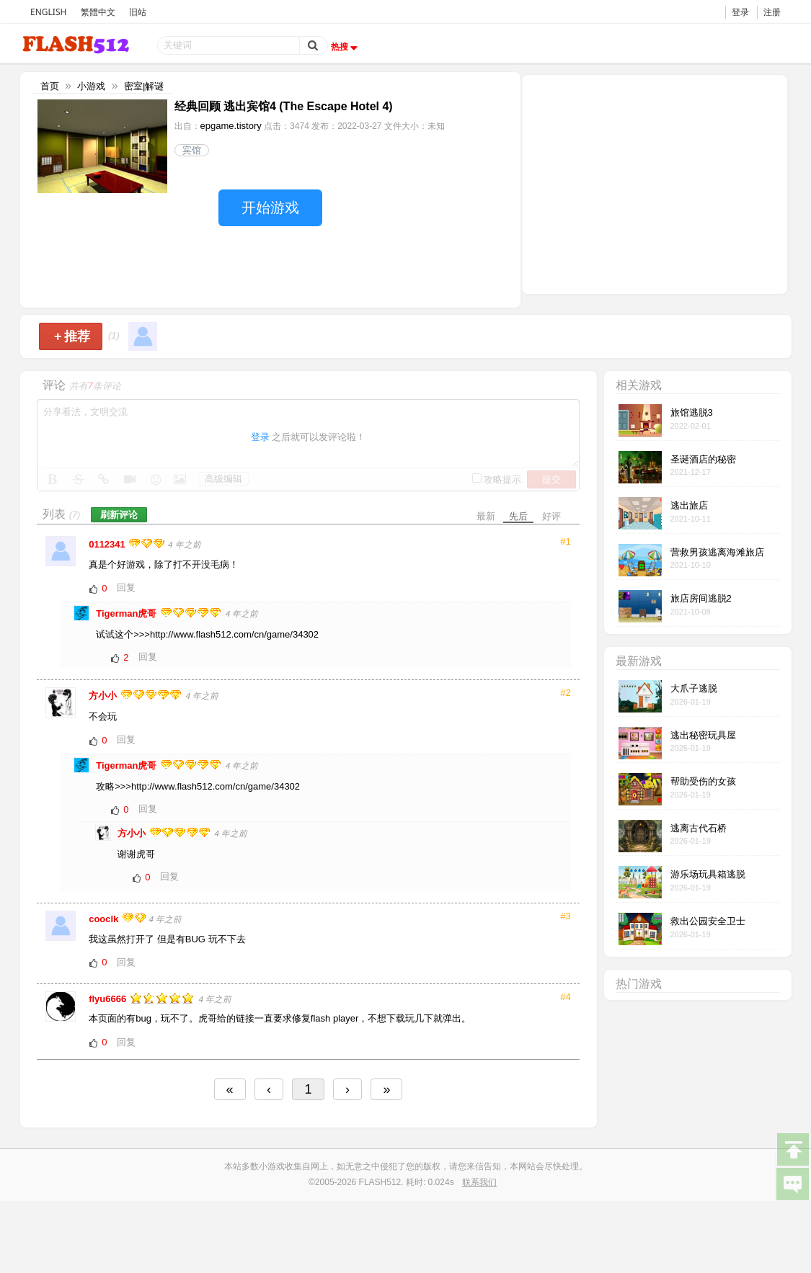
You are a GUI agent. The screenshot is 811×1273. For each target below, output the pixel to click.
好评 (551, 516)
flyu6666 (109, 998)
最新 (486, 516)
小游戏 (91, 86)
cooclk (105, 919)
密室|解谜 (144, 86)
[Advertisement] (654, 183)
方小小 (104, 695)
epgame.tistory (231, 125)
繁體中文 (98, 12)
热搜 (346, 47)
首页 (49, 86)
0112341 (108, 544)
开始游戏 (270, 207)
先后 (518, 516)
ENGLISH (48, 12)
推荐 (72, 336)
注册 (772, 12)
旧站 (137, 12)
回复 (126, 587)
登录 (740, 12)
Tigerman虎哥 (127, 613)
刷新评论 (119, 514)
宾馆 (191, 150)
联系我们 (479, 1182)
